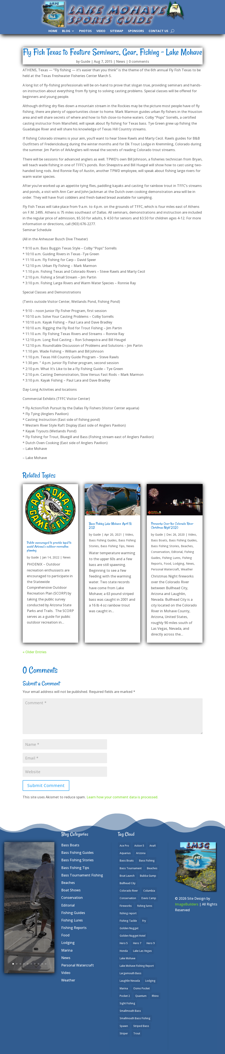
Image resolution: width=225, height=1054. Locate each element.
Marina (67, 950)
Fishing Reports (74, 927)
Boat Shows (71, 890)
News (120, 61)
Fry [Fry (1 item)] (144, 921)
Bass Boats (159, 540)
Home (52, 31)
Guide (85, 61)
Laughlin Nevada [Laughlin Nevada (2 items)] (130, 981)
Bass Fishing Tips (112, 546)
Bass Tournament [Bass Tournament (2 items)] (131, 868)
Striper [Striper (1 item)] (124, 1033)
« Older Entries (34, 652)
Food (167, 563)
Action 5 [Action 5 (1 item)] (139, 845)
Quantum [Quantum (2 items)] (141, 996)
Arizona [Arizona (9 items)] (140, 853)
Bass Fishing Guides (103, 540)
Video (100, 31)
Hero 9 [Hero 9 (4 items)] (151, 943)
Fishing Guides (73, 912)
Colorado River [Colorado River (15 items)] (129, 890)
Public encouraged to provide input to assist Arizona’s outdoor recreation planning (49, 546)
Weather (187, 569)
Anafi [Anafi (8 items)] (153, 845)
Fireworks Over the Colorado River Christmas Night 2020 (172, 525)
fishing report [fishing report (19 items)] (128, 913)
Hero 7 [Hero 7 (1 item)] (137, 943)
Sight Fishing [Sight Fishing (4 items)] (127, 1003)
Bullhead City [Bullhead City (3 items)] (127, 883)
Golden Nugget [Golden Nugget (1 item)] (129, 928)
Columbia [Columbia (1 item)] (149, 890)
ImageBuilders (186, 904)
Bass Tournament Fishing (82, 875)
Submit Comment (46, 785)
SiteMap (116, 31)
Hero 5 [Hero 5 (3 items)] (124, 943)
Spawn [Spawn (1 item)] (124, 1026)
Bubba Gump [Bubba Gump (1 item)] (148, 876)
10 (45, 964)
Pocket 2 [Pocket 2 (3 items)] (125, 996)
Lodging (178, 563)
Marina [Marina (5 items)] (124, 988)
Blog (66, 31)
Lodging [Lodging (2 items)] (150, 981)
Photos (85, 31)
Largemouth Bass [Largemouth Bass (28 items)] (130, 973)
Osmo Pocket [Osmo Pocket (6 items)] (141, 988)
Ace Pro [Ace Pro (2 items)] (124, 845)
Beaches (187, 546)
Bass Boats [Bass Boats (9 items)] (127, 860)
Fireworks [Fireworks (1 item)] (126, 906)
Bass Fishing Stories (165, 546)
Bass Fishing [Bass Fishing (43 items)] (147, 860)
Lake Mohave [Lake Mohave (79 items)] (127, 958)
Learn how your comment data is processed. (122, 797)
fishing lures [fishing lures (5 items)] (144, 906)
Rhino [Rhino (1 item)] (155, 996)
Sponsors (136, 31)
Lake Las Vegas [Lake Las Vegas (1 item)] (142, 951)
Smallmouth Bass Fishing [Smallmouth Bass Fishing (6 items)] (135, 1018)
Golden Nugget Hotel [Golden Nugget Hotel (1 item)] (132, 935)
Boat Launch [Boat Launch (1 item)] (127, 876)
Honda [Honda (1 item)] (124, 951)
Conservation (160, 552)
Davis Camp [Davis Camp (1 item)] (148, 898)
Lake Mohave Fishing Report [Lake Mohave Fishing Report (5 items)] (137, 966)
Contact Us (158, 31)
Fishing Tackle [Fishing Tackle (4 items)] (128, 921)
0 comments (139, 61)
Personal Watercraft (165, 569)
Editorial (177, 552)
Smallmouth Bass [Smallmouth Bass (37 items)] (130, 1011)
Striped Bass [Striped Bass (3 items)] (141, 1026)
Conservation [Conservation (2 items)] (128, 898)
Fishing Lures (171, 558)
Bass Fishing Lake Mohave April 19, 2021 (110, 525)
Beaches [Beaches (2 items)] (152, 868)
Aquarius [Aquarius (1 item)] (125, 853)
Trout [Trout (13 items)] (136, 1033)
